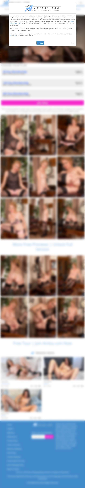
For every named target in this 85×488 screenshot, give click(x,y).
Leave (73, 43)
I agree (40, 43)
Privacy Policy (14, 35)
